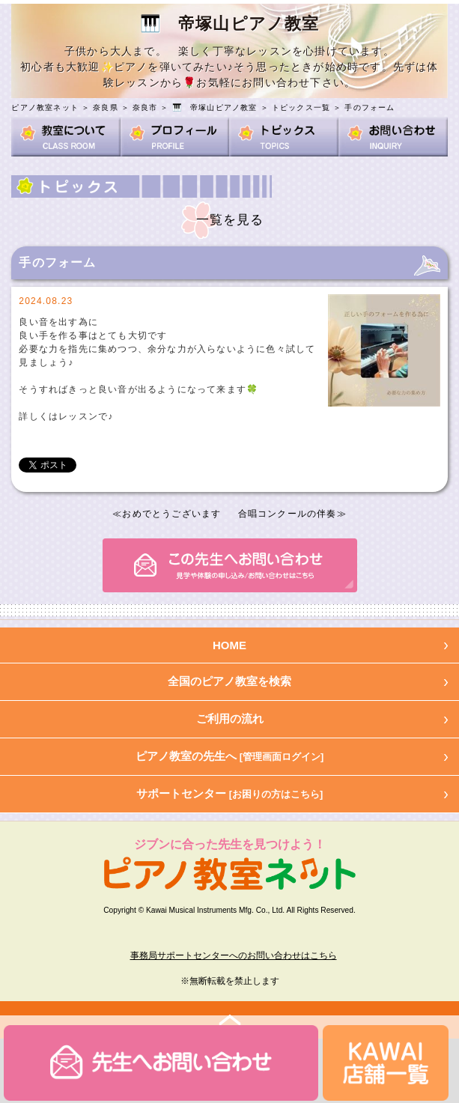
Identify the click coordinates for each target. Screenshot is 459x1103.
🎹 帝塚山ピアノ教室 (215, 107)
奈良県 (105, 107)
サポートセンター (229, 793)
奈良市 (145, 107)
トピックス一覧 (301, 107)
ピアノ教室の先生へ (230, 756)
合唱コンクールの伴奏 (287, 513)
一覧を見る (230, 220)
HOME (229, 645)
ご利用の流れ (230, 718)
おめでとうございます (171, 513)
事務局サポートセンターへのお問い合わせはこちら (233, 955)
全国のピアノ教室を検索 (229, 681)
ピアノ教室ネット (45, 107)
